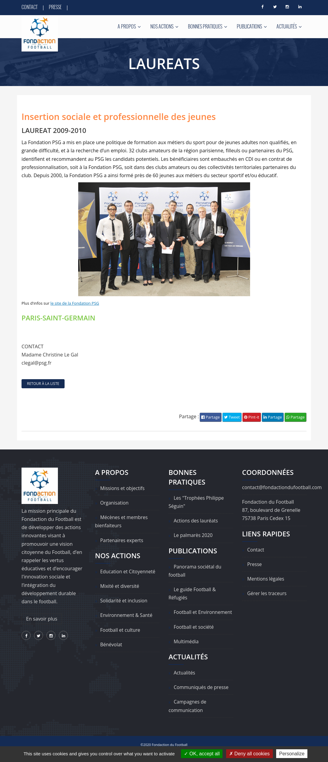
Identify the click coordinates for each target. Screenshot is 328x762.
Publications (252, 26)
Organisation (114, 503)
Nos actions (164, 26)
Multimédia (186, 649)
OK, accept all (201, 753)
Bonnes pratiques (207, 26)
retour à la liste (43, 383)
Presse (55, 7)
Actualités (289, 26)
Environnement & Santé (127, 615)
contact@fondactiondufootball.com (282, 487)
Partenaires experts (122, 540)
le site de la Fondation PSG (74, 303)
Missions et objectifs (123, 488)
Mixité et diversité (120, 586)
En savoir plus (41, 619)
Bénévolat (111, 644)
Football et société (194, 635)
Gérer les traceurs (267, 593)
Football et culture (121, 630)
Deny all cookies (249, 753)
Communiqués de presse (202, 695)
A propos (129, 26)
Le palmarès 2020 (194, 535)
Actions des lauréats (196, 521)
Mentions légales (266, 578)
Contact (30, 7)
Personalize (292, 753)
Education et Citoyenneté (128, 571)
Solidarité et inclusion (124, 601)
